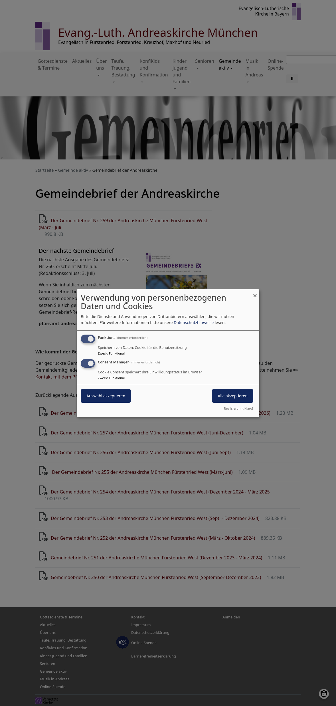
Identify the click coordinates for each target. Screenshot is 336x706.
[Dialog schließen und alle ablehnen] (255, 292)
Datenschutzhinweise (194, 322)
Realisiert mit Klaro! (238, 408)
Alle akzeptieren (233, 395)
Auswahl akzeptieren (105, 395)
